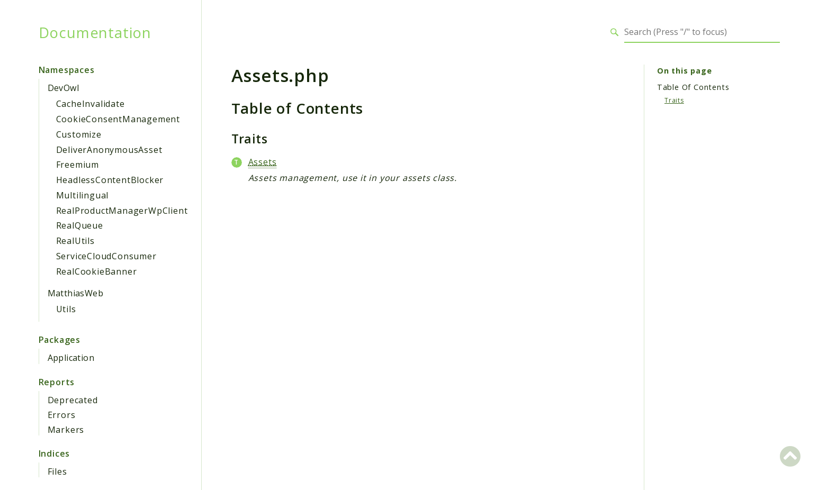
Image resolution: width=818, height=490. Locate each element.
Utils (66, 309)
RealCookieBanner (96, 271)
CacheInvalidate (90, 104)
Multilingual (82, 195)
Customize (79, 134)
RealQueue (79, 225)
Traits (674, 100)
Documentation (95, 32)
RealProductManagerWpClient (122, 210)
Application (71, 358)
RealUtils (75, 241)
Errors (62, 415)
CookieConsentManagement (118, 119)
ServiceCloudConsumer (106, 256)
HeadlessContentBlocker (110, 180)
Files (57, 471)
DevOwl (63, 88)
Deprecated (73, 400)
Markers (66, 429)
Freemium (77, 164)
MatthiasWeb (75, 293)
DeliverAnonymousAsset (109, 150)
